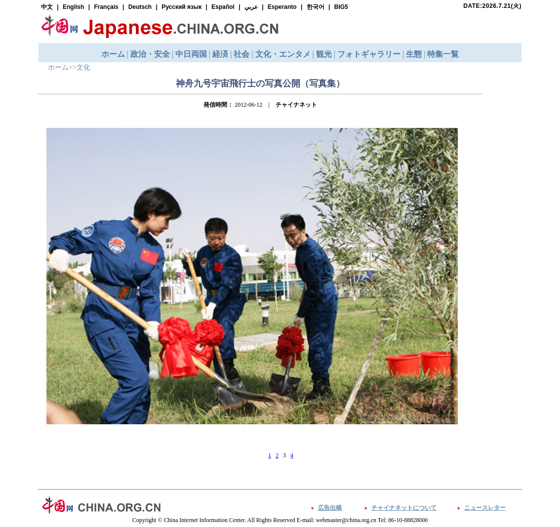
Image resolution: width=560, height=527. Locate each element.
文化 (83, 67)
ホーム (58, 67)
